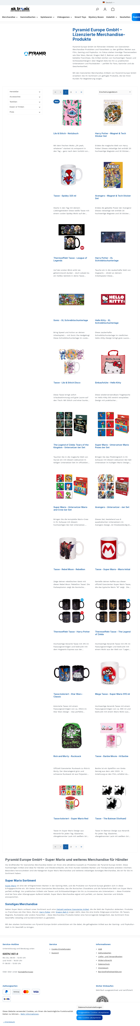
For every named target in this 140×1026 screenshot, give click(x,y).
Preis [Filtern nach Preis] (25, 112)
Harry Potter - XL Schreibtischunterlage (107, 259)
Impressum (103, 968)
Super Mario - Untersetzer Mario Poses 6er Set (112, 446)
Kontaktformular (25, 972)
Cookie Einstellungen (61, 949)
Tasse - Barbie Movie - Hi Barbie (111, 756)
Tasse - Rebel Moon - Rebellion (69, 569)
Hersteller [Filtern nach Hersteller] (25, 91)
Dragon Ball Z (62, 912)
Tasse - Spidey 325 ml (64, 196)
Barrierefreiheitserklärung (110, 972)
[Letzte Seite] (81, 92)
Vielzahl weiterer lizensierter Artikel (72, 909)
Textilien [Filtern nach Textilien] (25, 102)
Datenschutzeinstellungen (90, 1007)
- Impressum (9, 1022)
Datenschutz (104, 964)
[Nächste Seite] (76, 92)
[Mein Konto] (105, 9)
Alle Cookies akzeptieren (89, 1018)
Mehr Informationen (30, 1014)
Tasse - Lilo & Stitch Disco (66, 382)
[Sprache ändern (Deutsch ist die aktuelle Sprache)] (108, 3)
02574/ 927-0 (10, 953)
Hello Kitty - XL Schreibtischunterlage (107, 321)
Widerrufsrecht (105, 960)
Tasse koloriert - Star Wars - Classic (68, 695)
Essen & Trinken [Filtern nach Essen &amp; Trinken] (25, 107)
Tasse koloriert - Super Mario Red (70, 818)
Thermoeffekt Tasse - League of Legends (70, 259)
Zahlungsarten (104, 953)
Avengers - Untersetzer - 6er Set (112, 507)
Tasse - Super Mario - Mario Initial (112, 569)
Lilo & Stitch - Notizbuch (65, 133)
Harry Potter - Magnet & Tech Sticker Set (110, 134)
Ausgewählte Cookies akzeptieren (93, 1012)
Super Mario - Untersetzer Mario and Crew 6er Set (70, 508)
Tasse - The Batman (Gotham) (110, 818)
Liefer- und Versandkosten (110, 956)
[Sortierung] (115, 92)
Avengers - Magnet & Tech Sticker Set (113, 197)
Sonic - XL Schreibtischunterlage (70, 320)
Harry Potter (44, 912)
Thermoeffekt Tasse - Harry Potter (71, 631)
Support (55, 953)
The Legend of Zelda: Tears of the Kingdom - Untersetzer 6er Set (71, 446)
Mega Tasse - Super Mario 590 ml (112, 694)
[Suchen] (97, 9)
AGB (100, 949)
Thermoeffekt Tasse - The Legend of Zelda (113, 633)
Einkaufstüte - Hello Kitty (108, 382)
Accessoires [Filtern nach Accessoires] (25, 97)
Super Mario (10, 886)
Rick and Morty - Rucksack (67, 756)
